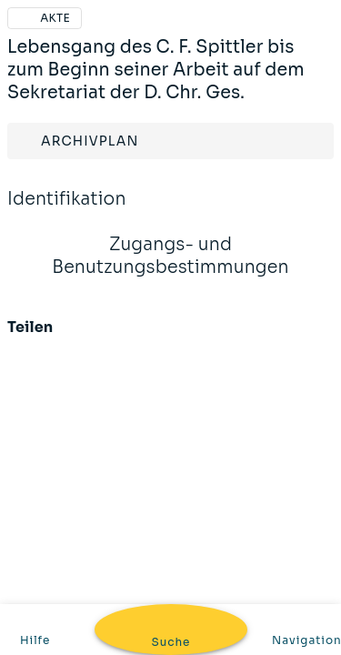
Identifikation (66, 211)
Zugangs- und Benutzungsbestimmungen (170, 268)
